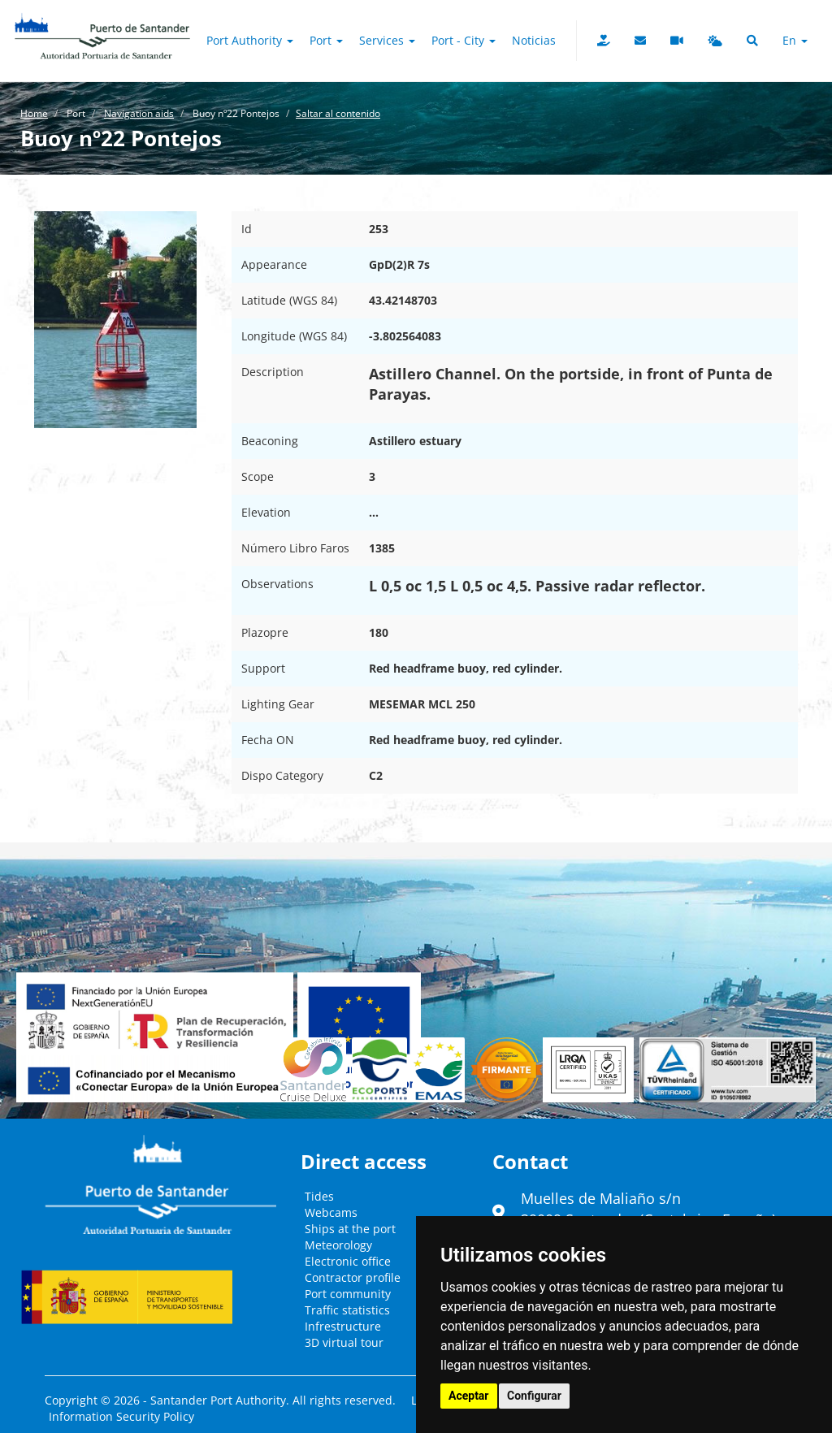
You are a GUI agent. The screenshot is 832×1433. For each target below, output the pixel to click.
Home (34, 113)
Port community (348, 1293)
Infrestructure (343, 1326)
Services (387, 40)
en (795, 40)
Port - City (463, 40)
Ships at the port (350, 1228)
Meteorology (338, 1245)
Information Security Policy (121, 1416)
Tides (319, 1196)
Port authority (249, 40)
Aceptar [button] (468, 1395)
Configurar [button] (534, 1395)
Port (326, 40)
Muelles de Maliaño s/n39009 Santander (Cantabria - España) (648, 1208)
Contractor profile (353, 1277)
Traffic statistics (347, 1310)
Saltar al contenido (338, 113)
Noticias (534, 40)
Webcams (331, 1212)
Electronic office (348, 1261)
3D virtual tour (344, 1342)
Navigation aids (139, 113)
